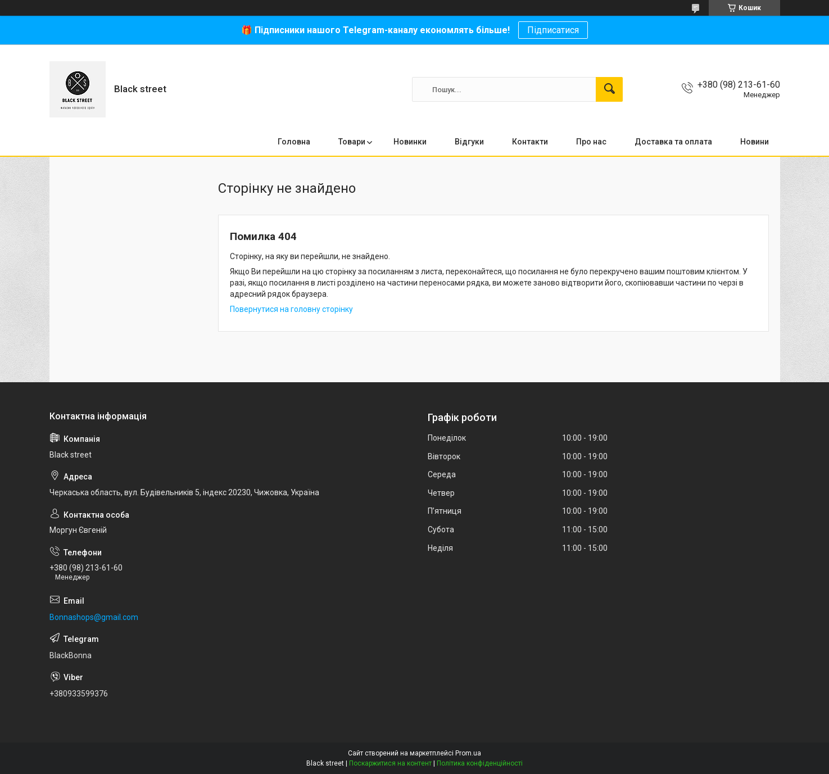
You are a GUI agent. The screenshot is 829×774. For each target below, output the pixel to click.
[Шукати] (609, 89)
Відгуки (469, 141)
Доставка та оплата (673, 141)
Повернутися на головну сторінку (291, 309)
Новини (754, 141)
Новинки (410, 141)
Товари (351, 141)
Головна (294, 141)
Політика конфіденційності (480, 763)
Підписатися (553, 30)
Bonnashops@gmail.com (93, 617)
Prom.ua (468, 753)
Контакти (530, 141)
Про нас (591, 141)
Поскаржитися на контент (390, 763)
